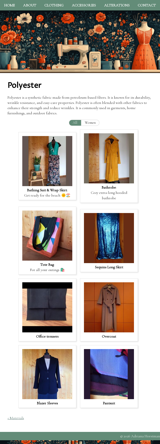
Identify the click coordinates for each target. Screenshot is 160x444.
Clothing (54, 5)
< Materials (16, 418)
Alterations (117, 5)
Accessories (84, 5)
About (29, 5)
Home (9, 5)
